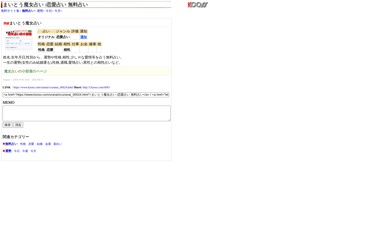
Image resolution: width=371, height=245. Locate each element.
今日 (49, 11)
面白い (57, 146)
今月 (57, 11)
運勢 (40, 11)
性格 (23, 146)
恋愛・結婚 (35, 146)
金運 (48, 146)
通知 (83, 37)
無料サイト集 (10, 11)
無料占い (28, 11)
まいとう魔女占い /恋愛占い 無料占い (45, 4)
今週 (25, 154)
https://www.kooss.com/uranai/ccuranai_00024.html (43, 87)
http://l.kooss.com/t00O (96, 87)
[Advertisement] (42, 200)
